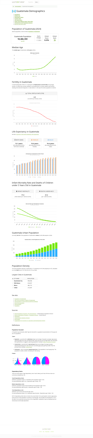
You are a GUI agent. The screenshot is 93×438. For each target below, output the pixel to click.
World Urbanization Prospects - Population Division (26, 315)
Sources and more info (20, 24)
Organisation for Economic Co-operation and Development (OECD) (30, 320)
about (40, 431)
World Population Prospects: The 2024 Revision (25, 313)
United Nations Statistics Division (22, 318)
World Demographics (19, 303)
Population (30, 2)
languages (47, 431)
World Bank (17, 319)
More (36, 2)
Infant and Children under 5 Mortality (24, 21)
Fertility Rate (18, 18)
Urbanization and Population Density (23, 22)
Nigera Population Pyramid (49, 342)
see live (22, 41)
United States (29, 347)
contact (52, 431)
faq (43, 431)
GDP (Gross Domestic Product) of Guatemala (25, 300)
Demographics (18, 6)
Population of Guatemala (20, 298)
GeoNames (17, 316)
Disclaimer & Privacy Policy (56, 436)
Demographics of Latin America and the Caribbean (26, 301)
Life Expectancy (18, 20)
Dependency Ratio (19, 17)
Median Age (17, 16)
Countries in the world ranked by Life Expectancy (27, 134)
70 (55, 40)
